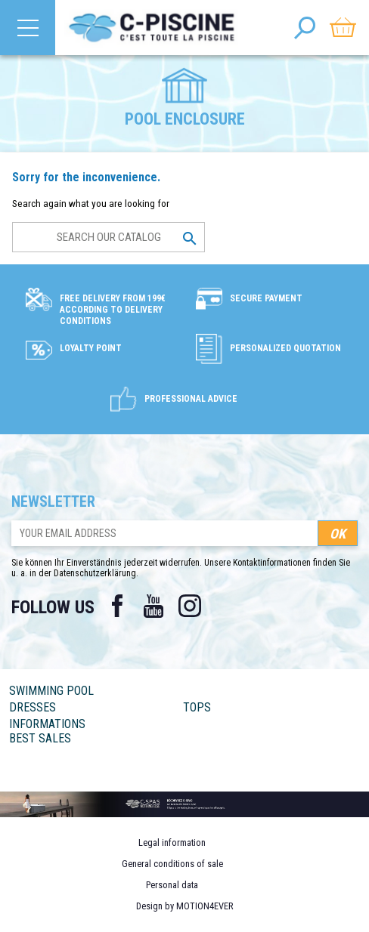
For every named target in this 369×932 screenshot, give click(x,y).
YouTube (153, 606)
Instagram (190, 606)
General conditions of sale (172, 863)
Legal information (172, 842)
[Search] (108, 237)
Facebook (117, 606)
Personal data (172, 884)
